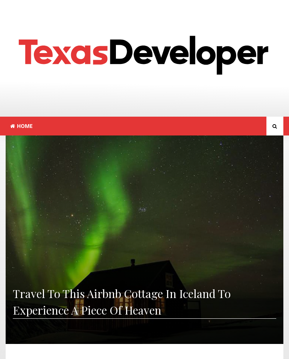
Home (21, 125)
